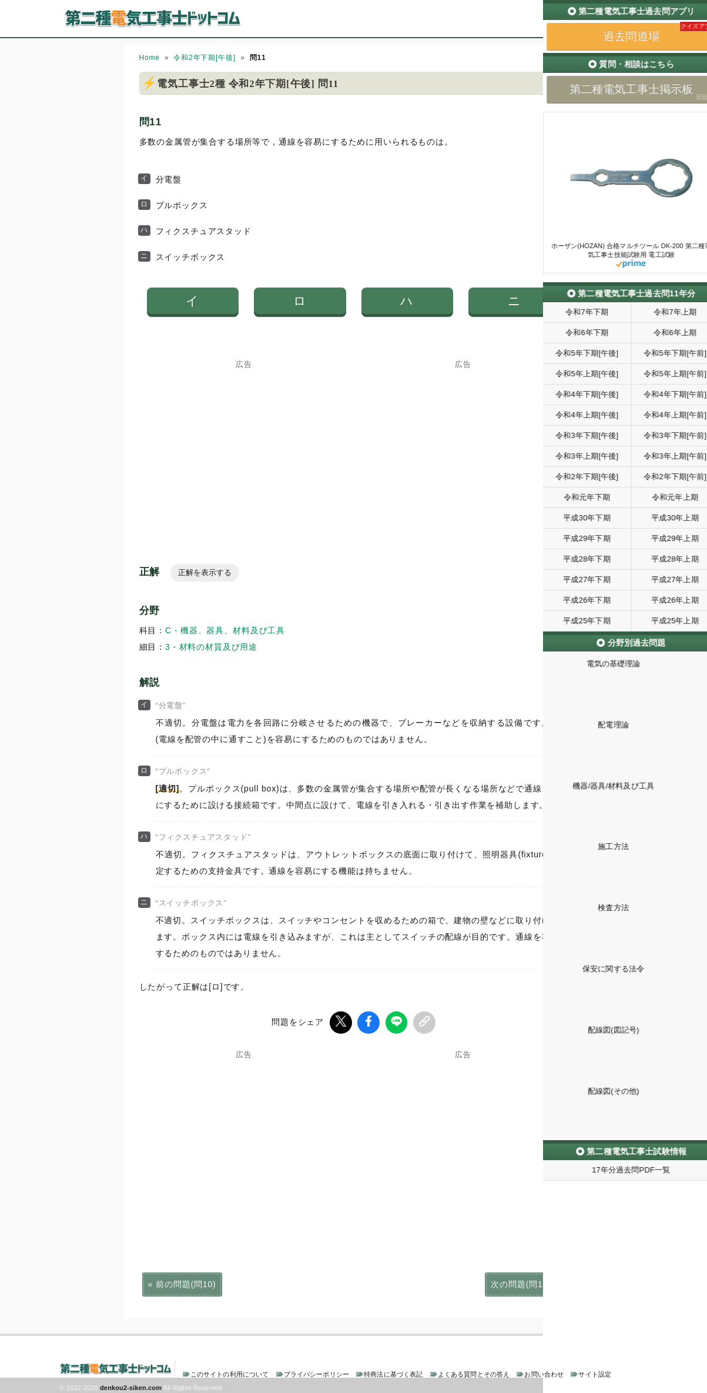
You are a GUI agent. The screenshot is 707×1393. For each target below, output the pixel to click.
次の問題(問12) (521, 1282)
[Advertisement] (244, 441)
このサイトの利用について (229, 1371)
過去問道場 (577, 28)
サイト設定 (594, 1371)
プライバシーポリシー (316, 1371)
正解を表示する (205, 572)
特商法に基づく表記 (393, 1371)
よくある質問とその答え (474, 1371)
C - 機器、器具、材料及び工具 (225, 630)
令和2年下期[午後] (204, 58)
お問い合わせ (544, 1371)
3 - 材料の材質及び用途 (211, 647)
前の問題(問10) (186, 1282)
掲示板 (626, 28)
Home (149, 58)
